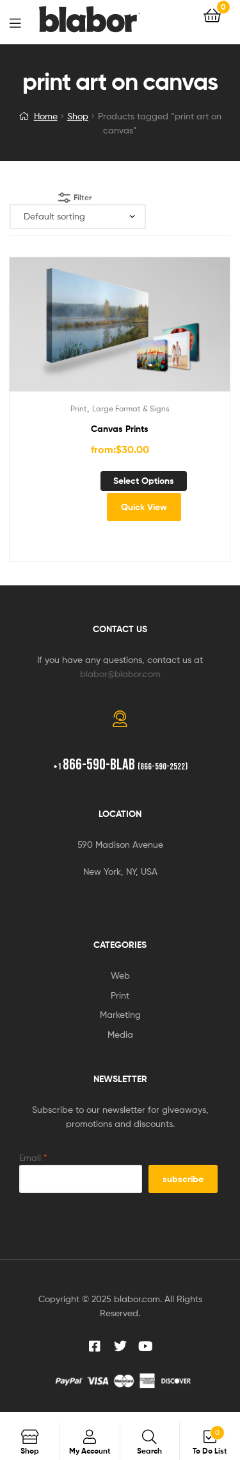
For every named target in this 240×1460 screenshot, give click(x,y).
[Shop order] (78, 216)
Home (46, 115)
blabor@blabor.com (120, 673)
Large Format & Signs (131, 408)
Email (33, 1157)
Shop (77, 115)
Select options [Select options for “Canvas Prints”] (143, 480)
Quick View (144, 507)
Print (78, 408)
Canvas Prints (119, 428)
